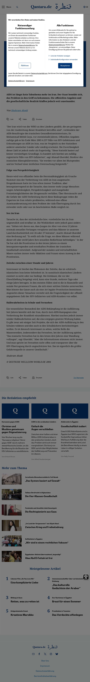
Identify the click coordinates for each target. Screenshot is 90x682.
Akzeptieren (65, 65)
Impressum (30, 81)
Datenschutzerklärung (26, 45)
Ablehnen (25, 65)
